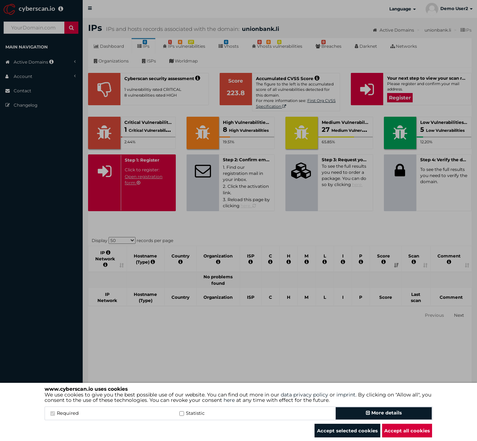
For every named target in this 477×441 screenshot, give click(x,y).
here (229, 400)
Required (64, 413)
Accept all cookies (407, 430)
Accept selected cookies (347, 430)
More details (384, 413)
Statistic (192, 413)
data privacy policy (304, 394)
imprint (346, 394)
